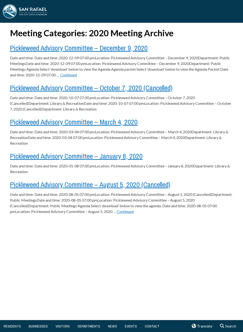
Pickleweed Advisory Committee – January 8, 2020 (76, 156)
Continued (68, 75)
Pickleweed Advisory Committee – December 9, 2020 (79, 48)
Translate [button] (200, 326)
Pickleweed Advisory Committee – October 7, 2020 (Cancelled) (91, 87)
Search (226, 326)
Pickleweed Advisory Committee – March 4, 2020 (74, 122)
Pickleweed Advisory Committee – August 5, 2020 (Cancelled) (90, 184)
